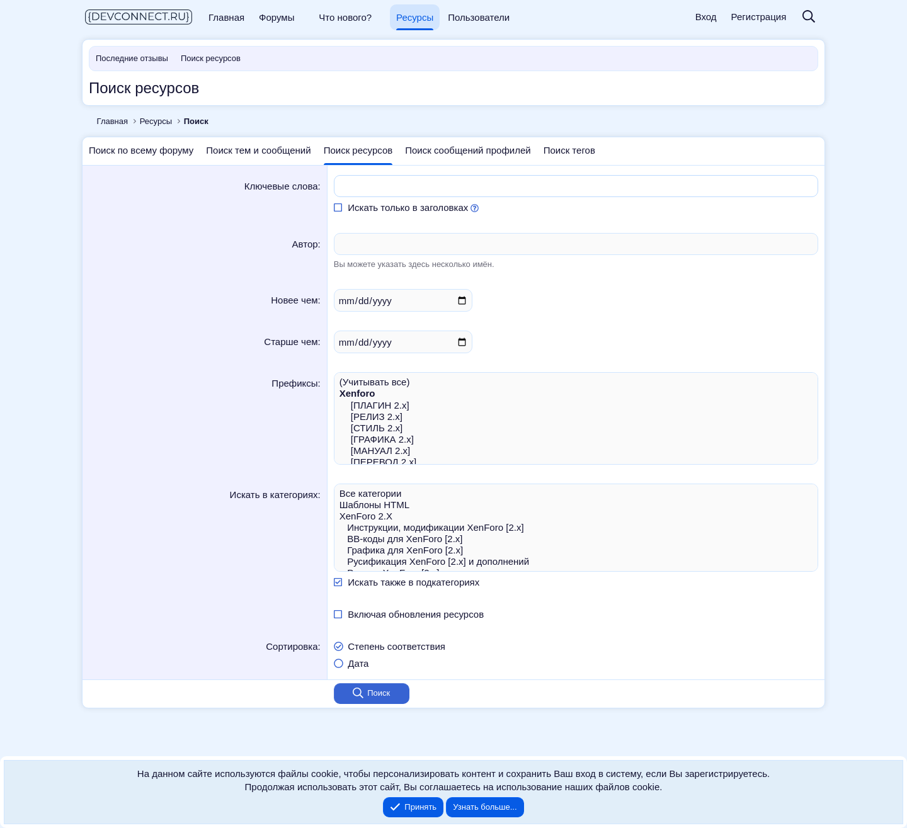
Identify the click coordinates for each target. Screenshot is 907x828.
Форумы (276, 17)
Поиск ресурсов (211, 58)
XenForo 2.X (576, 516)
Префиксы (294, 383)
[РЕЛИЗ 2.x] (576, 417)
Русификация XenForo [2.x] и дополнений (576, 561)
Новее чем (294, 300)
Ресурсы (414, 17)
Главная (226, 17)
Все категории (576, 493)
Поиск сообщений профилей (467, 150)
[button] (303, 17)
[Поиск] (808, 17)
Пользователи (479, 17)
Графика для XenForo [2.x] (576, 550)
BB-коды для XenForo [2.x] (576, 539)
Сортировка (291, 646)
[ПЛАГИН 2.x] (576, 405)
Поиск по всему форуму (141, 150)
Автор (305, 244)
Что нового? (345, 17)
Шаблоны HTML (576, 505)
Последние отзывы (132, 58)
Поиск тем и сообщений (258, 150)
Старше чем (290, 341)
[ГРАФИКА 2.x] (576, 439)
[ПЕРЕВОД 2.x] (576, 462)
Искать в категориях (274, 494)
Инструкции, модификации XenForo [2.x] (576, 527)
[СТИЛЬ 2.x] (576, 428)
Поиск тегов (569, 150)
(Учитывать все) (576, 382)
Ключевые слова (281, 186)
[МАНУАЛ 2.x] (576, 451)
